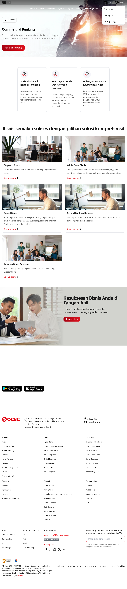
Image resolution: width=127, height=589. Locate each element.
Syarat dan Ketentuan (31, 530)
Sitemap (103, 566)
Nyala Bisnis (48, 442)
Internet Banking (50, 498)
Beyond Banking (50, 463)
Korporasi (51, 8)
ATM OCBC (48, 490)
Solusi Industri (91, 467)
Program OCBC (8, 476)
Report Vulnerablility (117, 566)
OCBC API (48, 520)
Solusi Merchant (50, 511)
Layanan (5, 494)
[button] (121, 538)
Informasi (89, 485)
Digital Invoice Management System (58, 494)
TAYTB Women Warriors (53, 446)
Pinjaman (5, 463)
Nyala (4, 442)
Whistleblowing (90, 566)
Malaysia (108, 15)
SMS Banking (49, 507)
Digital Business (50, 459)
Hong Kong (110, 21)
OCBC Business (50, 503)
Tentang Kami (91, 8)
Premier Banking (8, 446)
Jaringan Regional (92, 472)
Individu (33, 8)
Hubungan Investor (93, 494)
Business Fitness (50, 467)
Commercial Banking (93, 442)
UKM (42, 8)
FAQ (24, 535)
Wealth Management (10, 467)
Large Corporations (93, 446)
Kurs (3, 543)
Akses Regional (49, 472)
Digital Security (28, 547)
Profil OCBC (90, 490)
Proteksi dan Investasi (10, 498)
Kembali (9, 20)
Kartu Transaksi (8, 459)
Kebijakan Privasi (74, 566)
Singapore (109, 9)
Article (25, 543)
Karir (24, 539)
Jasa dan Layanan (8, 535)
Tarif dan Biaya (8, 539)
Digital (70, 8)
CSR (87, 503)
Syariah (61, 8)
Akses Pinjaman (50, 455)
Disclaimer (60, 566)
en (9, 2)
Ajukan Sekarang (13, 47)
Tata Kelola (90, 498)
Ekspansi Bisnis (91, 450)
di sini (20, 575)
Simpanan (5, 455)
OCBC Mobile (49, 485)
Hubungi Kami (71, 319)
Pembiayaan (6, 490)
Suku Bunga (6, 547)
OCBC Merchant (50, 515)
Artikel (79, 8)
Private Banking (8, 450)
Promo (4, 472)
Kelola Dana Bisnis (51, 450)
